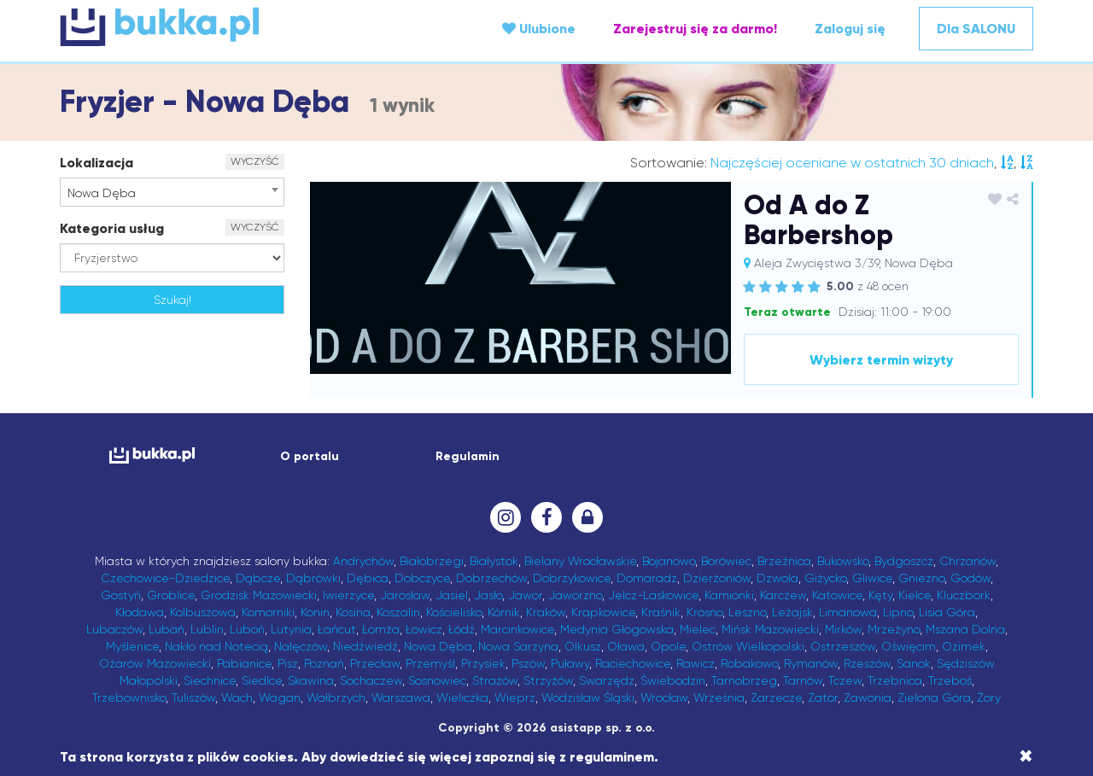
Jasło (488, 595)
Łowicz (424, 629)
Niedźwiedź (365, 646)
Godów (970, 578)
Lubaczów (114, 629)
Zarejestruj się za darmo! (695, 28)
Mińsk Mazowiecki (770, 629)
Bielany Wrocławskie (580, 561)
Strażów (494, 680)
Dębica (368, 578)
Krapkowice (603, 612)
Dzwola (777, 578)
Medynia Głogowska (617, 629)
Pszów (528, 663)
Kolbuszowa (203, 612)
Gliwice (872, 578)
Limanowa (848, 612)
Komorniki (268, 612)
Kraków (545, 612)
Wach (237, 697)
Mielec (698, 629)
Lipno (898, 612)
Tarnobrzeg (744, 680)
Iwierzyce (348, 595)
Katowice (837, 595)
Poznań (324, 663)
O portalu (309, 456)
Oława (626, 646)
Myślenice (132, 646)
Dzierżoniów (717, 578)
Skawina (311, 680)
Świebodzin (672, 680)
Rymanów (811, 663)
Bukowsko (842, 561)
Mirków (843, 629)
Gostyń (121, 595)
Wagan (280, 697)
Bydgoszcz (903, 561)
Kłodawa (139, 612)
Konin (315, 612)
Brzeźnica (784, 561)
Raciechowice (632, 663)
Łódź (461, 629)
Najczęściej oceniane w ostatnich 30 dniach (852, 163)
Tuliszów (193, 697)
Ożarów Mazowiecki (155, 663)
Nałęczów (300, 646)
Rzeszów (867, 663)
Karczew (783, 595)
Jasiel (451, 595)
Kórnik (504, 612)
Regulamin (467, 456)
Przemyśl (430, 663)
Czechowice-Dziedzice (165, 578)
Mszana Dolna (965, 629)
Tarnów (802, 680)
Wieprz (514, 697)
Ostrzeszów (842, 646)
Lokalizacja (96, 163)
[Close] (1026, 756)
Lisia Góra (947, 612)
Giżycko (825, 578)
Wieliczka (462, 697)
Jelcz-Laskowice (653, 595)
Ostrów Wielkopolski (748, 646)
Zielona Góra (934, 697)
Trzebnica (895, 680)
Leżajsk (792, 612)
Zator (823, 697)
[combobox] (172, 192)
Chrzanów (967, 561)
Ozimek (963, 646)
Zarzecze (776, 697)
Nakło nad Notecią (216, 646)
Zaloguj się (850, 28)
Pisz (288, 663)
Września (719, 697)
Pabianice (244, 663)
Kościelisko (454, 612)
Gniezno (921, 578)
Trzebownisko (129, 697)
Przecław (375, 663)
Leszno (747, 612)
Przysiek (483, 663)
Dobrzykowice (572, 578)
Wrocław (663, 697)
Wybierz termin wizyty (880, 360)
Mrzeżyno (894, 629)
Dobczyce (422, 578)
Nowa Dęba (438, 646)
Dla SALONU (976, 28)
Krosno (704, 612)
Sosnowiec (437, 680)
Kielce (914, 595)
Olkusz (582, 646)
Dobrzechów (491, 578)
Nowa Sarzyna (518, 646)
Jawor (525, 595)
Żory (989, 697)
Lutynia (291, 629)
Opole (668, 646)
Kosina (353, 612)
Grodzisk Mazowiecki (259, 595)
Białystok (494, 561)
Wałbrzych (336, 697)
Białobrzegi (432, 561)
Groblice (171, 595)
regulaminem (612, 757)
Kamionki (729, 595)
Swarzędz (606, 680)
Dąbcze (258, 578)
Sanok (914, 663)
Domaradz (647, 578)
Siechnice (210, 680)
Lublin (207, 629)
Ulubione (539, 28)
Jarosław (405, 595)
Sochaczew (371, 680)
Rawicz (695, 663)
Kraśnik (661, 612)
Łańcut (337, 629)
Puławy (570, 663)
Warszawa (400, 697)
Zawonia (867, 697)
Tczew (845, 680)
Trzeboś (950, 680)
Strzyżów (548, 680)
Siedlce (262, 680)
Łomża (381, 629)
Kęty (880, 595)
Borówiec (726, 561)
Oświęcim (908, 646)
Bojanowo (668, 561)
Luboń (247, 629)
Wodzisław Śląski (587, 697)
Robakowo (749, 663)
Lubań (166, 629)
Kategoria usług (112, 228)
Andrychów (363, 561)
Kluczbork (964, 595)
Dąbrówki (313, 578)
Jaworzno (575, 595)
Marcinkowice (517, 629)
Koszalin (398, 612)
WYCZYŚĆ (255, 161)
